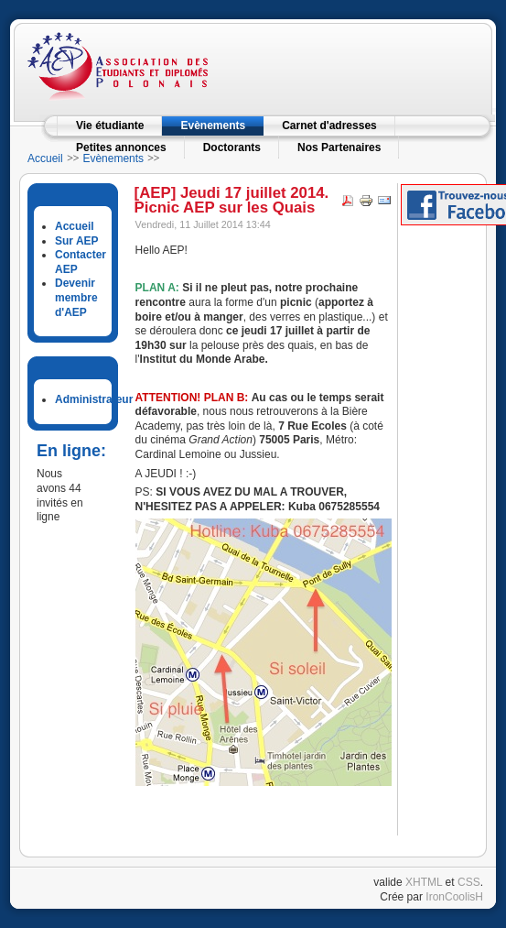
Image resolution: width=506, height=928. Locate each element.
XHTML (423, 882)
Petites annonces (121, 147)
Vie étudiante (110, 125)
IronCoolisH (454, 896)
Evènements (212, 125)
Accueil (45, 158)
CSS (469, 882)
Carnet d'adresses (329, 125)
